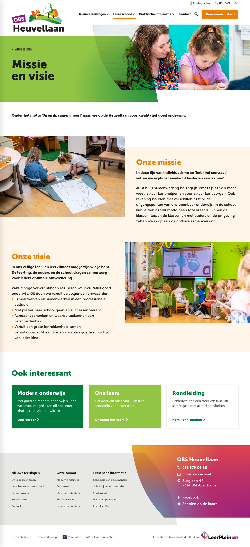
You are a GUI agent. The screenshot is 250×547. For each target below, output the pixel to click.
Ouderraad (100, 492)
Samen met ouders (68, 506)
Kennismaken (20, 499)
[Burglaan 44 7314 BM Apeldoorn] (196, 482)
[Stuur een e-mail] (194, 474)
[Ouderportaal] (199, 3)
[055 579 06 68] (226, 3)
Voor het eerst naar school (28, 486)
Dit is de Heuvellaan (24, 479)
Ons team (63, 486)
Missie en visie (65, 499)
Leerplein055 (101, 506)
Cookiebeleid (20, 537)
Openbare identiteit (69, 492)
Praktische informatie (109, 473)
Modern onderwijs (68, 479)
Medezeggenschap (105, 499)
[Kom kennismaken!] (220, 14)
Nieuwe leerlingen (26, 473)
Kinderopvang (20, 492)
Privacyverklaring (46, 537)
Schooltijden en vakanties (108, 486)
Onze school (23, 49)
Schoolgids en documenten (110, 479)
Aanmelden (19, 506)
